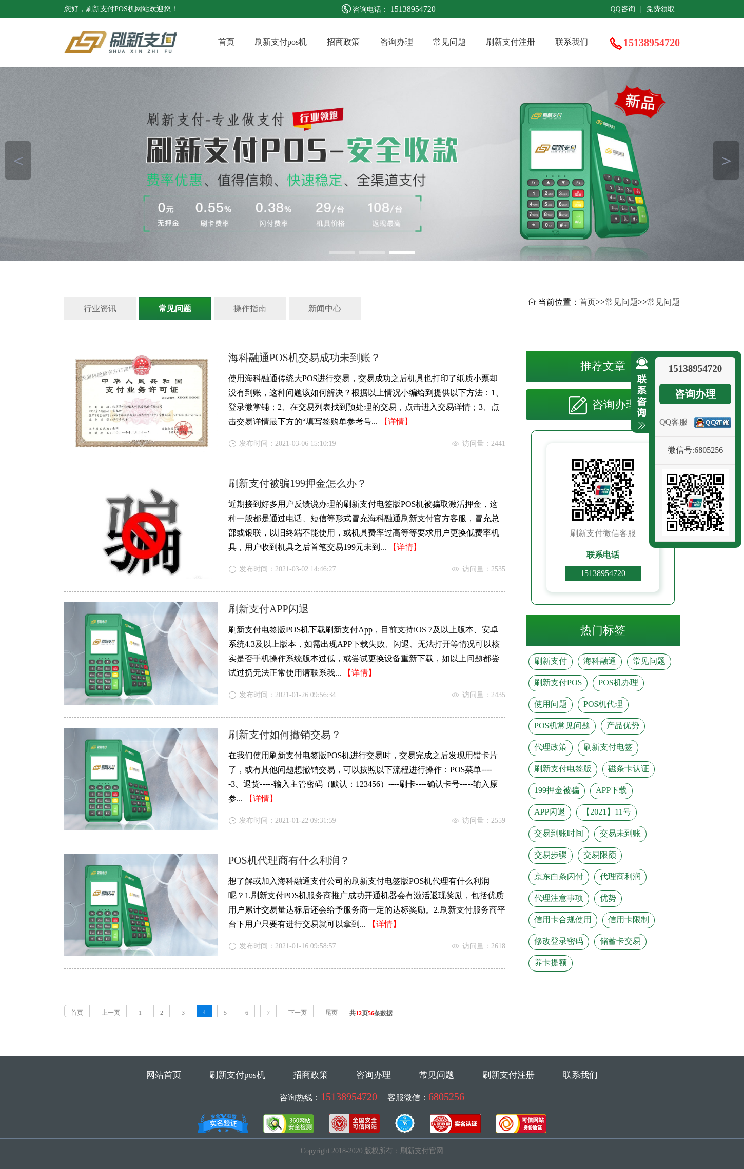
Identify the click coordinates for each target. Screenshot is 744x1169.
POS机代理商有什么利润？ (289, 860)
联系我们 (571, 41)
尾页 (331, 1012)
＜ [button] (18, 160)
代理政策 (550, 747)
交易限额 (599, 854)
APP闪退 (549, 811)
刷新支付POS (558, 682)
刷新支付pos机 (280, 41)
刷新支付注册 (510, 41)
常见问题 (449, 41)
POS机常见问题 (562, 725)
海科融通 (599, 661)
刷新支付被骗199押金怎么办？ (297, 483)
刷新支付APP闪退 (268, 609)
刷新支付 (550, 661)
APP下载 (611, 790)
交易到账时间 (558, 833)
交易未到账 (620, 833)
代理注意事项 (558, 898)
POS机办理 (618, 682)
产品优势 (622, 725)
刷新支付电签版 (563, 768)
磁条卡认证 (628, 768)
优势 (608, 898)
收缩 (640, 393)
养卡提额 (550, 962)
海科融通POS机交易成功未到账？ (304, 357)
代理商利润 (620, 876)
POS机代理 (603, 704)
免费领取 (660, 9)
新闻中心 (324, 308)
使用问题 (550, 704)
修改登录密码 (558, 941)
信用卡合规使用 (563, 919)
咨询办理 (396, 41)
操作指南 (249, 308)
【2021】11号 (606, 811)
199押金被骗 (556, 790)
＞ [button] (726, 160)
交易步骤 (550, 854)
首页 (226, 41)
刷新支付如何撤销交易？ (284, 734)
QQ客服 (673, 422)
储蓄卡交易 (620, 941)
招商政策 (343, 41)
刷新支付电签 (608, 747)
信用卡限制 (628, 919)
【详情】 (396, 421)
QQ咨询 (622, 9)
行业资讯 (100, 308)
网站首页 (163, 1075)
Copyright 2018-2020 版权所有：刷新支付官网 (372, 1151)
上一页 (111, 1012)
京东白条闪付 (558, 876)
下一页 (297, 1012)
